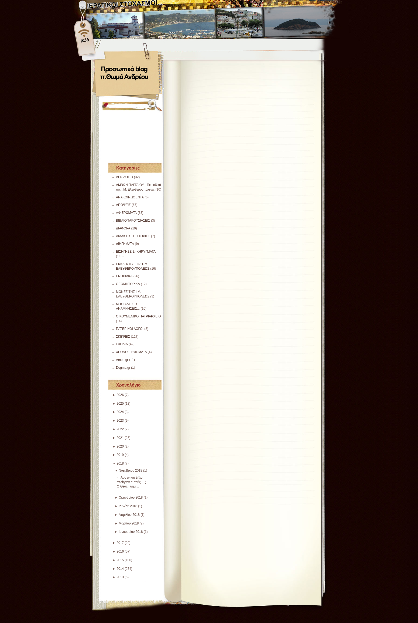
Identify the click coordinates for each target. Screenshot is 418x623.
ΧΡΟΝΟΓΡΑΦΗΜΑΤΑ (131, 352)
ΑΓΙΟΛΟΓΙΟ (124, 177)
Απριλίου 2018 (129, 515)
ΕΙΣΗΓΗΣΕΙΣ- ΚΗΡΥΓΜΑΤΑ (136, 251)
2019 (120, 455)
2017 (120, 543)
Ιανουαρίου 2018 (131, 532)
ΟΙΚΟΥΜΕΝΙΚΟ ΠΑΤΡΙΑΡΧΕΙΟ (138, 316)
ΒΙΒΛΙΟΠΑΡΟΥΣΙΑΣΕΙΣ (133, 220)
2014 (120, 569)
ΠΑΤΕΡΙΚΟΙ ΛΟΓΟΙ (129, 329)
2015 (120, 560)
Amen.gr (122, 360)
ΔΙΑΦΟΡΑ (123, 228)
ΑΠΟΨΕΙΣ (123, 205)
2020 (120, 446)
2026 (120, 395)
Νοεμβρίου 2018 (130, 470)
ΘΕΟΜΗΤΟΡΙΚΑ (128, 284)
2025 (120, 403)
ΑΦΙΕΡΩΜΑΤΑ (126, 213)
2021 (120, 438)
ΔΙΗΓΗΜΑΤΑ (125, 244)
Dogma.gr (123, 368)
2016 (120, 551)
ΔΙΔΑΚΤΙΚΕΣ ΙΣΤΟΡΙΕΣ (133, 236)
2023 (120, 420)
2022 (120, 429)
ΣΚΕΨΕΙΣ (123, 336)
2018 (120, 463)
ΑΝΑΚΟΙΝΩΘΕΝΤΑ (130, 197)
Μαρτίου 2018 (129, 523)
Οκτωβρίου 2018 (131, 497)
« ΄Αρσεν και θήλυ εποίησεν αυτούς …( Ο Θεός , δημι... (131, 482)
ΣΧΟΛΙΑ (122, 344)
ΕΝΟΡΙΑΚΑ (124, 276)
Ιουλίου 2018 (128, 506)
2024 (120, 412)
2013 (120, 577)
